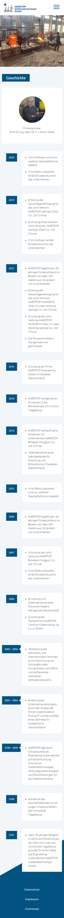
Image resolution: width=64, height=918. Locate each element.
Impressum (32, 899)
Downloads (32, 909)
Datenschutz (32, 889)
